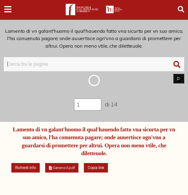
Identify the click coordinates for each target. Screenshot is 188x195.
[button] (180, 78)
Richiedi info (25, 167)
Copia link (96, 167)
